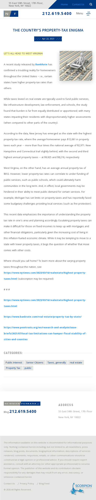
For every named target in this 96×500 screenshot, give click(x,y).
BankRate (41, 65)
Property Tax (13, 368)
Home (64, 5)
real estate (76, 363)
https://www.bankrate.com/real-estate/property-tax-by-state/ (43, 317)
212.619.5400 (57, 14)
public (28, 368)
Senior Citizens (34, 363)
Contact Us (78, 5)
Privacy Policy (27, 484)
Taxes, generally (57, 363)
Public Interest (14, 363)
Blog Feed (44, 484)
